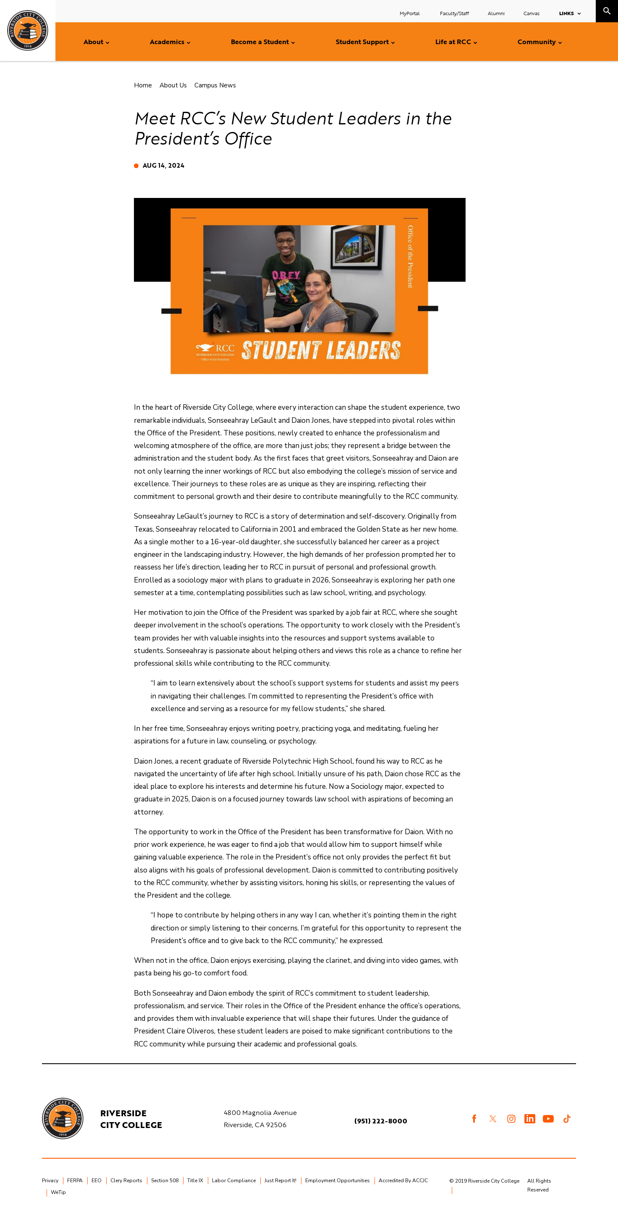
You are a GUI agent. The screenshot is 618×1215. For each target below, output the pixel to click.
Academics (167, 42)
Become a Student (260, 42)
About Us (173, 85)
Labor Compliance (234, 1180)
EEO (97, 1180)
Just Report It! (280, 1180)
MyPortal (410, 13)
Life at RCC (453, 42)
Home (143, 85)
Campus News (215, 85)
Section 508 (164, 1180)
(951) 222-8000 (381, 1121)
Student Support (362, 42)
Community (537, 42)
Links (566, 13)
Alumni (496, 13)
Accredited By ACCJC (403, 1180)
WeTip (58, 1192)
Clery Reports (126, 1180)
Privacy (50, 1180)
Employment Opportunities (337, 1180)
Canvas (531, 13)
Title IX (195, 1180)
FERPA (75, 1180)
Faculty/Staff (454, 13)
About (93, 42)
